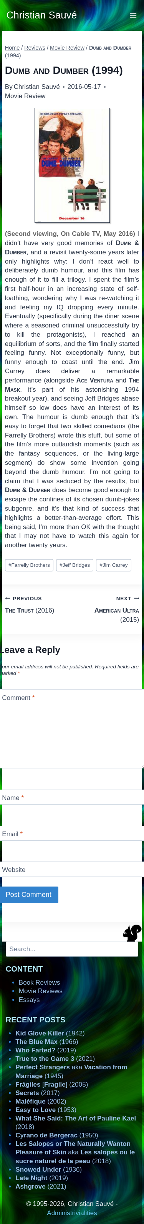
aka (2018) (75, 1152)
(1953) (45, 1110)
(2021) (55, 1058)
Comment (18, 697)
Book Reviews (39, 982)
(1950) (56, 1135)
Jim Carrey (113, 565)
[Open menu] (133, 15)
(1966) (46, 1041)
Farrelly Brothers (29, 565)
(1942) (49, 1033)
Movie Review (25, 96)
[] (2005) (51, 1084)
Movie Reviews (41, 991)
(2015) (109, 608)
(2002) (40, 1101)
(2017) (37, 1093)
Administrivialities (72, 1213)
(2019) (45, 1050)
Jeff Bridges (75, 565)
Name (13, 798)
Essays (29, 1000)
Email (12, 834)
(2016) (35, 604)
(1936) (48, 1169)
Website (13, 869)
